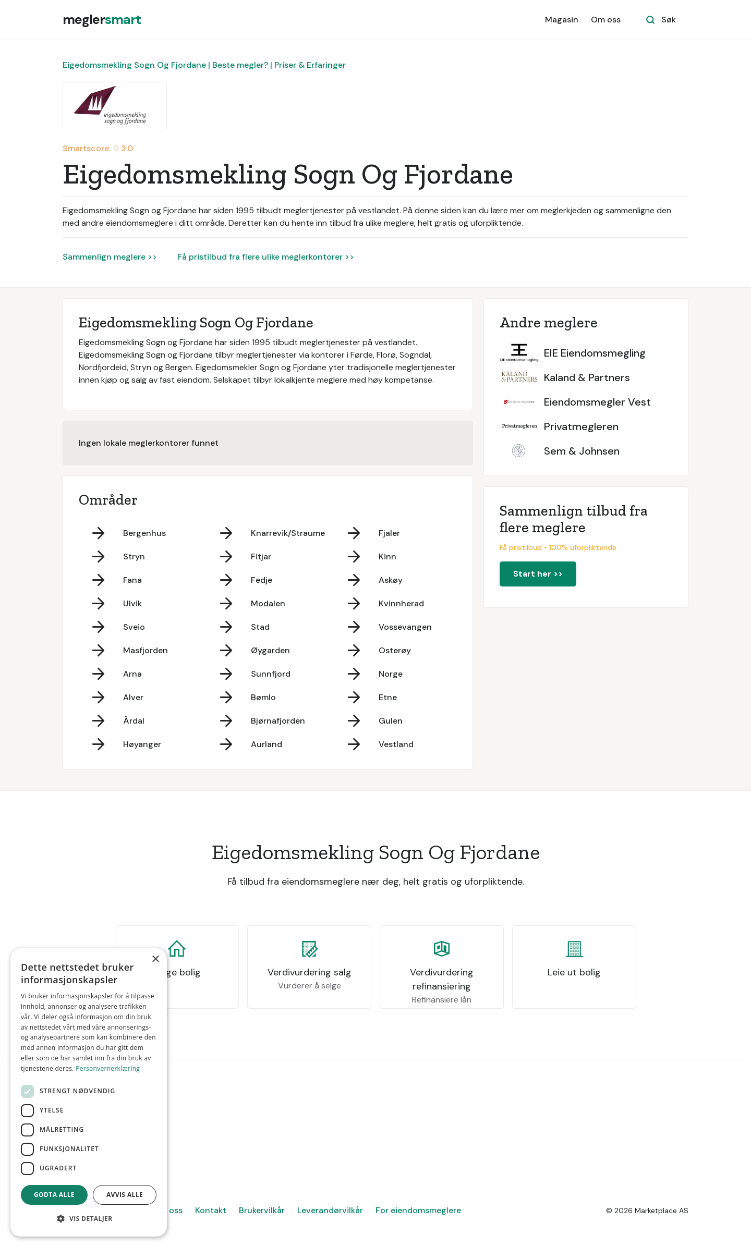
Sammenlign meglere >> (110, 256)
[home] (102, 20)
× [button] (155, 959)
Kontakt (210, 1210)
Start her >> (538, 573)
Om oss (606, 19)
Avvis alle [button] (124, 1194)
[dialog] (88, 1092)
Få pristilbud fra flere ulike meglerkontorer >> (266, 256)
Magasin (561, 19)
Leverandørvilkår (330, 1210)
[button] (88, 1219)
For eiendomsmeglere (418, 1210)
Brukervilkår (262, 1210)
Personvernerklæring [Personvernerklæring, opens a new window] (108, 1068)
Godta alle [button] (54, 1194)
